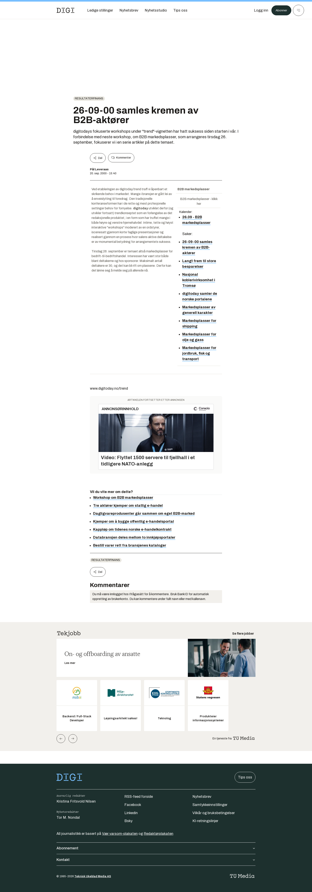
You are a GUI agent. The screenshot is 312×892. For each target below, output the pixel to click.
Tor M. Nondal (68, 817)
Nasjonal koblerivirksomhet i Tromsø (198, 280)
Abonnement (156, 848)
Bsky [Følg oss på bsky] (128, 821)
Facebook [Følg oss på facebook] (132, 805)
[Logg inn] (259, 10)
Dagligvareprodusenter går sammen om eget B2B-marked (144, 514)
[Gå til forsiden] (65, 10)
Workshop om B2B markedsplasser (123, 498)
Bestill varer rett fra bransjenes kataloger (129, 545)
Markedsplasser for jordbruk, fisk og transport (199, 353)
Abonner (280, 10)
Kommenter (121, 157)
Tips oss (245, 777)
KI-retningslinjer (205, 821)
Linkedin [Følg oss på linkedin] (131, 813)
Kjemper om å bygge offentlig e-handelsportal (133, 521)
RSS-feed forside (138, 797)
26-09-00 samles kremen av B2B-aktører (197, 247)
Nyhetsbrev (201, 797)
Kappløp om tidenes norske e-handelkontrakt (132, 529)
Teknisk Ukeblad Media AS (92, 876)
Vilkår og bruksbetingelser (213, 813)
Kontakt (156, 860)
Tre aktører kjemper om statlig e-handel (128, 506)
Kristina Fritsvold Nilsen (76, 801)
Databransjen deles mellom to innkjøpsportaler (134, 537)
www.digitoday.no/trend (109, 388)
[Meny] (298, 10)
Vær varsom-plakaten (120, 834)
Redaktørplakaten (158, 834)
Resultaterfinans (89, 98)
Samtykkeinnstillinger (209, 805)
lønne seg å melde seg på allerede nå (122, 270)
